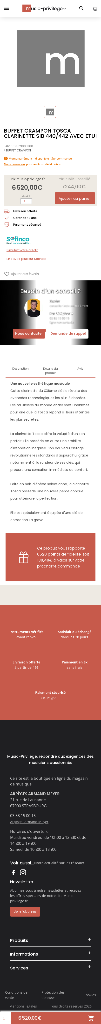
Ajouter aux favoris (21, 274)
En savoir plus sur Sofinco (26, 258)
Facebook (13, 872)
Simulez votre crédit (22, 250)
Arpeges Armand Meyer (29, 821)
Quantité (26, 196)
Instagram (23, 872)
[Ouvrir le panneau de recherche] (81, 8)
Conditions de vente (16, 995)
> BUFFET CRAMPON (17, 150)
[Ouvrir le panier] (94, 8)
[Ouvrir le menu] (6, 8)
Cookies (90, 995)
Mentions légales (23, 1006)
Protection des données (53, 995)
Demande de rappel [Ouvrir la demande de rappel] (68, 333)
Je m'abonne (25, 911)
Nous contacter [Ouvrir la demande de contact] (29, 333)
